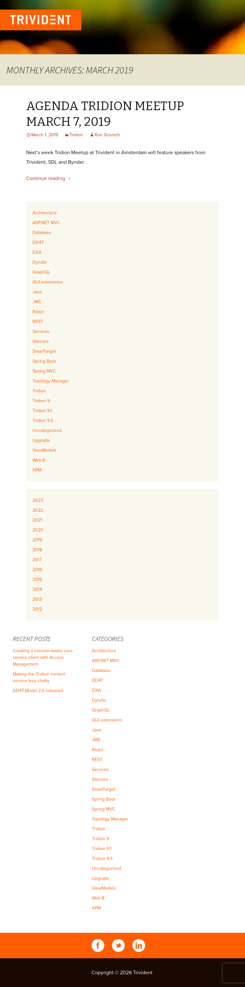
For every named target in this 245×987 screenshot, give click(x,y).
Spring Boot (44, 361)
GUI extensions (48, 282)
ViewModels (44, 450)
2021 (37, 520)
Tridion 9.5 (43, 420)
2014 (37, 589)
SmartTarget (44, 351)
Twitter (118, 945)
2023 (38, 500)
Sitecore (41, 341)
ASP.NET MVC (46, 222)
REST (38, 321)
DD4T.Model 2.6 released (38, 690)
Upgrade (41, 440)
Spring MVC (44, 371)
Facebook (98, 945)
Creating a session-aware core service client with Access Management (43, 657)
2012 (37, 609)
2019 (37, 540)
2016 (37, 569)
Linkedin (138, 945)
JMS (37, 302)
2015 (37, 579)
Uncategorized (47, 430)
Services (41, 331)
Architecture (45, 212)
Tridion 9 (41, 400)
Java (37, 292)
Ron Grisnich (107, 135)
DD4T (38, 242)
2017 (37, 559)
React (38, 311)
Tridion (76, 135)
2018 (37, 550)
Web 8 (39, 460)
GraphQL (41, 272)
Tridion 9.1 (42, 410)
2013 (37, 599)
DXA (37, 252)
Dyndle (40, 262)
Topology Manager (51, 381)
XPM (37, 470)
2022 (38, 510)
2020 (38, 530)
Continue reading (48, 178)
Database (42, 232)
